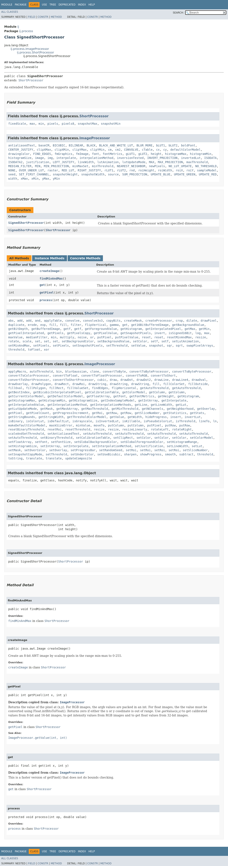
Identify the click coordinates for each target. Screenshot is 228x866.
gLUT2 (142, 154)
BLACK (91, 145)
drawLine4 (180, 379)
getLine (141, 404)
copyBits (113, 320)
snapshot (156, 345)
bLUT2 (173, 145)
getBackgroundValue (188, 324)
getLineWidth (161, 404)
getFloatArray (98, 396)
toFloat (34, 349)
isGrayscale (82, 421)
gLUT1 (130, 154)
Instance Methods (49, 258)
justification (37, 162)
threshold (16, 349)
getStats (197, 413)
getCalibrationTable (102, 392)
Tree (52, 4)
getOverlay (206, 408)
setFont (41, 442)
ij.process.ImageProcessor (30, 49)
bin (59, 371)
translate (34, 458)
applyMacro (17, 371)
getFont (119, 396)
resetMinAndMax (179, 337)
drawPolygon (41, 384)
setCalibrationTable (93, 437)
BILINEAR (76, 145)
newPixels (157, 166)
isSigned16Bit (180, 333)
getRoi (97, 413)
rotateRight (182, 429)
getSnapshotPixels (135, 333)
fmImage (82, 154)
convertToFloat (65, 375)
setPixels (41, 345)
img (50, 158)
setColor (140, 341)
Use (44, 4)
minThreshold (102, 166)
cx (158, 149)
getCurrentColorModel (26, 396)
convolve (72, 320)
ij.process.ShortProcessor (35, 52)
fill (52, 324)
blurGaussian (76, 371)
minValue (83, 425)
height (156, 154)
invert (159, 333)
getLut (181, 404)
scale (26, 341)
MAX (151, 162)
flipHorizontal (124, 388)
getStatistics (174, 413)
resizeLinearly (134, 429)
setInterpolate (75, 446)
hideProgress (156, 417)
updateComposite (78, 458)
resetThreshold (77, 429)
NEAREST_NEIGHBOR (131, 166)
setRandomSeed (110, 450)
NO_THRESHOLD (206, 166)
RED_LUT (68, 170)
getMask (46, 408)
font (95, 154)
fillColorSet (173, 384)
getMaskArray (67, 408)
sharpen (130, 454)
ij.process (26, 31)
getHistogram (131, 329)
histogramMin (200, 154)
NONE (11, 170)
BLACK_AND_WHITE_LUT (116, 145)
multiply (67, 337)
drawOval (199, 379)
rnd (132, 170)
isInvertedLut (107, 421)
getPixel (47, 292)
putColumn (116, 425)
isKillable (131, 421)
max (32, 123)
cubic (101, 379)
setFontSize (61, 442)
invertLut (193, 417)
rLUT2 (121, 170)
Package (20, 4)
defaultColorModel (185, 149)
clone (94, 371)
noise (82, 337)
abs (11, 320)
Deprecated (67, 4)
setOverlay (58, 450)
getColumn (157, 392)
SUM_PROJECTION (134, 174)
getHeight (166, 396)
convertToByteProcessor (148, 371)
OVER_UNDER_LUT (31, 170)
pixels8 (68, 123)
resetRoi (54, 429)
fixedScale (17, 123)
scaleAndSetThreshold (26, 433)
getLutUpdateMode (22, 408)
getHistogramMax (21, 400)
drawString (97, 384)
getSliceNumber (147, 413)
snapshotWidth (93, 174)
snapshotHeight (65, 174)
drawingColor (19, 154)
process (46, 300)
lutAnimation (108, 162)
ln (215, 421)
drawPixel (209, 320)
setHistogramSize (22, 446)
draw (113, 379)
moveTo (99, 425)
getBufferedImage (45, 329)
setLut (197, 446)
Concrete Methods (85, 258)
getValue (117, 417)
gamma (114, 324)
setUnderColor (82, 454)
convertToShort (163, 375)
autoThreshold (41, 371)
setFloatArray (19, 442)
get (42, 285)
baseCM (43, 145)
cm (110, 149)
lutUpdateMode (133, 162)
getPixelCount (37, 413)
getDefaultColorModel (65, 396)
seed (11, 174)
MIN (37, 166)
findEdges (100, 388)
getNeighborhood (180, 408)
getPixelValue (105, 333)
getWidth (135, 417)
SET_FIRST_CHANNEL (34, 174)
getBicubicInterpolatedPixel (57, 392)
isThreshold (185, 421)
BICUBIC (59, 145)
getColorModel (133, 392)
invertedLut (191, 158)
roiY (190, 170)
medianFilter (36, 337)
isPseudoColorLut (158, 421)
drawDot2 (144, 379)
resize (200, 337)
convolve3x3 (93, 320)
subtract (186, 454)
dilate (191, 320)
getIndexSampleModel (118, 400)
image (39, 158)
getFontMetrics (141, 396)
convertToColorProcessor (28, 375)
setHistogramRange (182, 442)
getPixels (55, 333)
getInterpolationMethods (110, 404)
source (113, 174)
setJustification (149, 446)
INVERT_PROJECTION (162, 158)
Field (31, 16)
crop (179, 320)
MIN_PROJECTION (56, 166)
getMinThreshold (125, 408)
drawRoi (78, 384)
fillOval (15, 388)
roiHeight (146, 170)
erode (32, 324)
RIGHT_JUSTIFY (89, 170)
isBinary (15, 421)
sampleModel (207, 170)
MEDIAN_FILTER (19, 166)
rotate (13, 341)
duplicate (16, 324)
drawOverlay (18, 384)
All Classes (9, 11)
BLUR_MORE (145, 145)
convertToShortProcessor (28, 379)
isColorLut (35, 421)
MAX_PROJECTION (170, 162)
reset (146, 337)
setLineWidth (177, 446)
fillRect (56, 388)
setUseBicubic (108, 454)
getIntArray (148, 400)
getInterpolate (173, 400)
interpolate (66, 158)
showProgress (150, 454)
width (12, 178)
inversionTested (130, 158)
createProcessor (158, 320)
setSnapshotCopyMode (25, 454)
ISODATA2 (15, 162)
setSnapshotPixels (87, 345)
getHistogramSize (83, 400)
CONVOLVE (131, 149)
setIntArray (50, 446)
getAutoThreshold (154, 388)
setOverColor (35, 450)
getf (67, 329)
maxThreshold (197, 162)
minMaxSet (80, 166)
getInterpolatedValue (26, 404)
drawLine (161, 379)
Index (82, 4)
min (41, 123)
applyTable (53, 320)
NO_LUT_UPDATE (180, 166)
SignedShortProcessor (26, 222)
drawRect (62, 384)
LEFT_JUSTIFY (63, 162)
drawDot (126, 379)
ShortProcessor (30, 80)
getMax (189, 329)
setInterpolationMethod (111, 446)
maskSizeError (60, 425)
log (198, 333)
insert (175, 417)
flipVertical (95, 324)
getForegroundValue (101, 329)
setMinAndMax (19, 345)
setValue (138, 345)
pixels (52, 123)
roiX (179, 170)
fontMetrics (112, 154)
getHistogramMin (51, 400)
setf (154, 341)
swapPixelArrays (199, 345)
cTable (147, 149)
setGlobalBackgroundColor (95, 442)
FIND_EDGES (42, 154)
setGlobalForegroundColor (141, 442)
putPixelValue (126, 337)
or (92, 337)
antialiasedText (21, 145)
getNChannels (152, 408)
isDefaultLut (58, 421)
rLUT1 (108, 170)
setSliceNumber (195, 450)
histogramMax (175, 154)
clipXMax (44, 149)
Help (91, 4)
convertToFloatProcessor (101, 375)
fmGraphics (63, 154)
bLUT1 (160, 145)
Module (6, 4)
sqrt (179, 345)
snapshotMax (87, 123)
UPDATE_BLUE (160, 174)
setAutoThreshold (97, 433)
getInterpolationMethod (66, 404)
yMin (56, 178)
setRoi (131, 450)
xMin (35, 178)
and (37, 320)
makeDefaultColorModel (27, 425)
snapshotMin (110, 123)
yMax (45, 178)
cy (165, 149)
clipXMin (62, 149)
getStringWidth (50, 417)
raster (52, 170)
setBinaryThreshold (56, 437)
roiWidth (165, 170)
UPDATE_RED (208, 174)
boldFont (188, 145)
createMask (133, 320)
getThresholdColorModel (86, 417)
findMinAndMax (51, 278)
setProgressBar (83, 450)
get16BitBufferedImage (150, 324)
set (37, 341)
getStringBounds (21, 417)
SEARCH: (178, 12)
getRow (111, 413)
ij (18, 26)
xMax (24, 178)
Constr (43, 16)
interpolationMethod (96, 158)
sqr (169, 345)
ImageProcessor (94, 138)
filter (76, 324)
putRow (170, 425)
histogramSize (19, 158)
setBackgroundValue (113, 341)
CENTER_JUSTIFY (20, 149)
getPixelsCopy (78, 333)
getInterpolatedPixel (163, 329)
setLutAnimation (185, 341)
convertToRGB (136, 375)
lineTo (204, 421)
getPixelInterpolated (26, 333)
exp (43, 324)
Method (56, 16)
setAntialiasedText (63, 433)
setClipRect (123, 437)
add (19, 320)
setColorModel (201, 437)
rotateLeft (159, 429)
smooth (170, 454)
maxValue (15, 337)
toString (15, 458)
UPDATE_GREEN (184, 174)
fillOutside (198, 384)
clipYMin (97, 149)
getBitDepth (18, 329)
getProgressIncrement (71, 413)
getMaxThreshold (94, 408)
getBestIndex (19, 392)
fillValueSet (77, 388)
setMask (14, 450)
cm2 (117, 149)
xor (46, 349)
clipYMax (79, 149)
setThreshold (117, 345)
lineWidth (86, 162)
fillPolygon (36, 388)
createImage (49, 271)
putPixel (104, 337)
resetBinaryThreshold (26, 429)
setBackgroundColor (78, 341)
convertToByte (114, 371)
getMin (204, 329)
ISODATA (210, 158)
